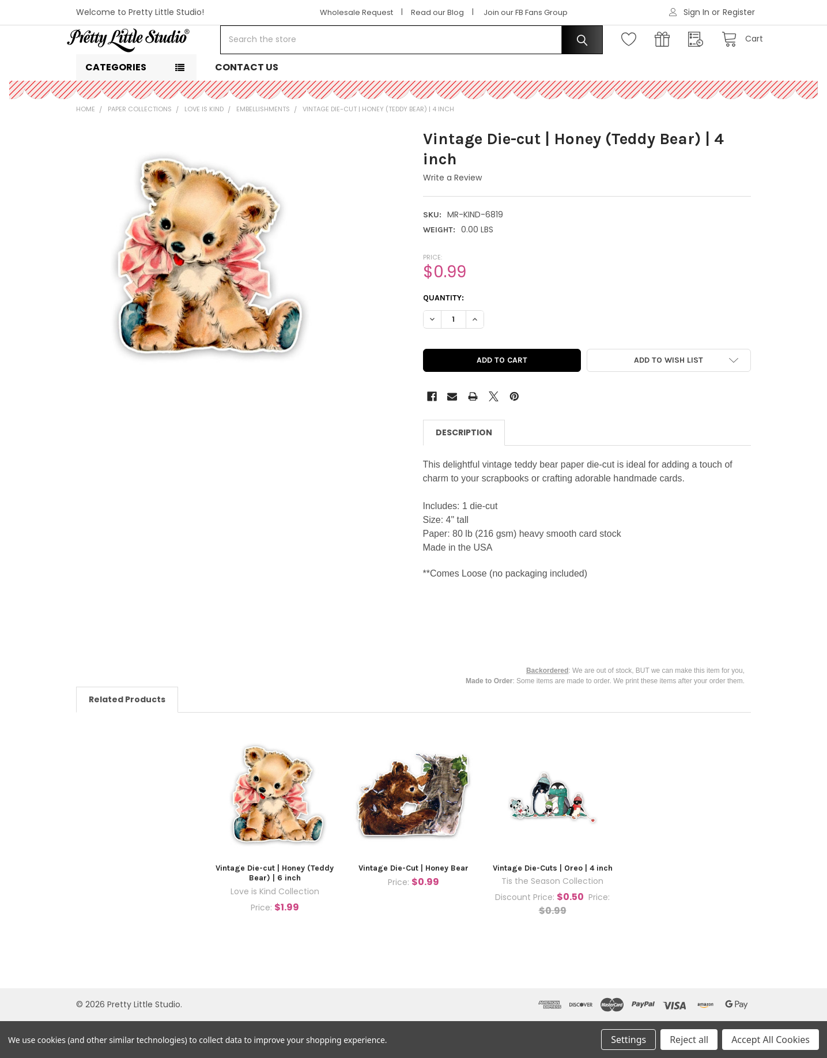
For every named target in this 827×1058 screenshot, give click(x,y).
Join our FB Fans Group (526, 12)
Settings (628, 1039)
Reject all (689, 1039)
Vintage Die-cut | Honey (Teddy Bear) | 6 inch (275, 910)
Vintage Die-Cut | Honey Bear (413, 905)
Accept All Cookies (770, 1039)
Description (464, 469)
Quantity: (443, 335)
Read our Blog (437, 12)
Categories (115, 104)
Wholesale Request (356, 12)
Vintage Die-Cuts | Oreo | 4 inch (553, 905)
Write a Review (452, 214)
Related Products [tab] (127, 736)
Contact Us (246, 104)
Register (739, 12)
